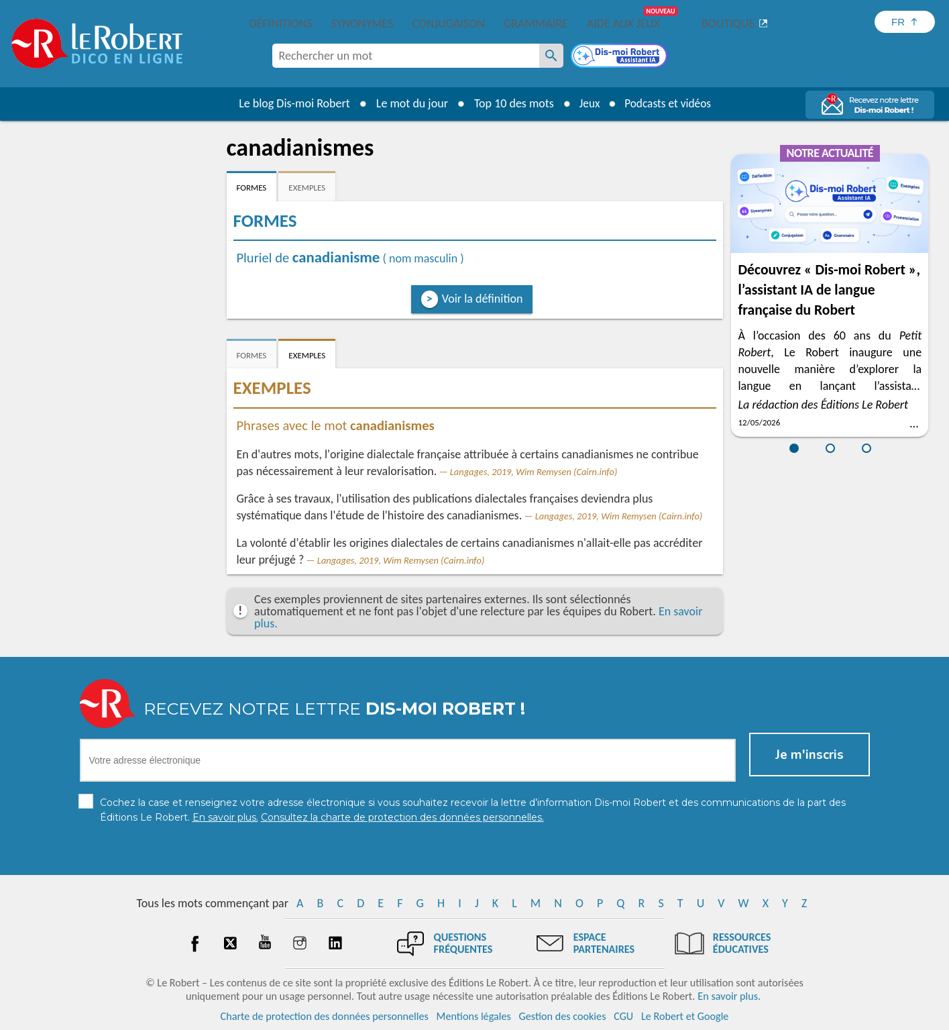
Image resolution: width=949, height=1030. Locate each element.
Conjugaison (448, 23)
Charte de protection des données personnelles (325, 1016)
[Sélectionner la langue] (905, 22)
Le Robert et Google (685, 1016)
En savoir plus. (729, 996)
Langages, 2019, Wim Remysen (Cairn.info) (533, 472)
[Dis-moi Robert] (620, 57)
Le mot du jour (408, 103)
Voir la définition (482, 298)
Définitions (281, 23)
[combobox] (405, 56)
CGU (623, 1016)
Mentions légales (474, 1016)
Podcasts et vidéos (669, 103)
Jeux (587, 103)
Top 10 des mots (510, 103)
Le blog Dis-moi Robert (291, 103)
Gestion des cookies (562, 1016)
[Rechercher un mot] (551, 56)
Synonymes (362, 23)
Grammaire (536, 23)
